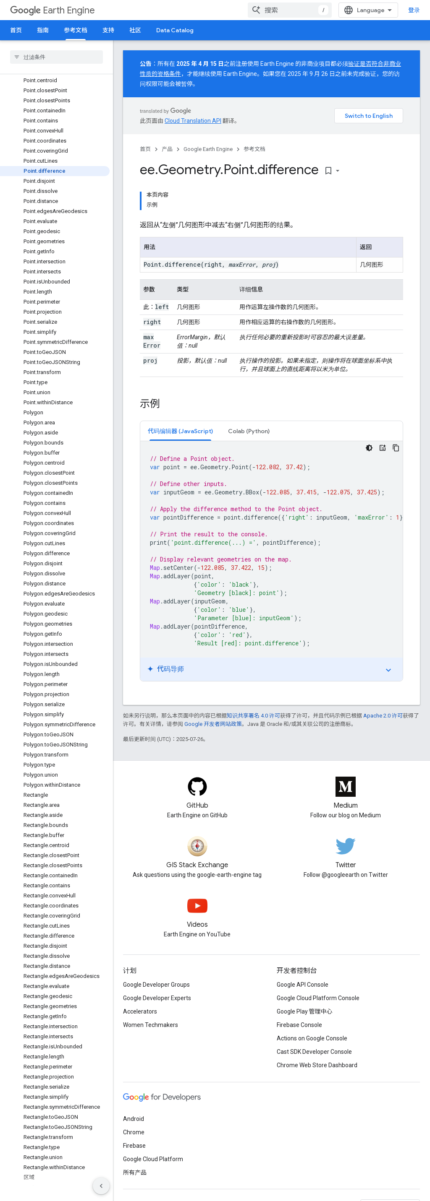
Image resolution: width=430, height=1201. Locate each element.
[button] (180, 431)
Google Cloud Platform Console (318, 998)
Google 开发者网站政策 (213, 724)
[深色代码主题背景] (369, 448)
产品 (167, 149)
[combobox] (290, 10)
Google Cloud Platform (153, 1159)
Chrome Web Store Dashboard (317, 1065)
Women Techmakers (150, 1025)
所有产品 (135, 1172)
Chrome (133, 1132)
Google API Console (302, 984)
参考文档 (254, 149)
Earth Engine (52, 10)
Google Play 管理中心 (305, 1011)
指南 (43, 30)
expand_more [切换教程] (388, 670)
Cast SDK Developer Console (314, 1051)
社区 (135, 30)
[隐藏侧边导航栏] (101, 1186)
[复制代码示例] (396, 448)
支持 (108, 30)
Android (133, 1118)
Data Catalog (175, 30)
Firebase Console (299, 1025)
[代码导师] (382, 448)
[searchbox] (56, 57)
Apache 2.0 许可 (383, 715)
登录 (414, 10)
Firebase (134, 1145)
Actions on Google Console (312, 1038)
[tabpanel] (271, 561)
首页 (16, 30)
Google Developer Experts (157, 998)
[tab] (180, 431)
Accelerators (140, 1011)
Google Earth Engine (208, 149)
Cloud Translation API (193, 120)
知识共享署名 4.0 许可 (253, 715)
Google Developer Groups (156, 984)
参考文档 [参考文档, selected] (75, 30)
